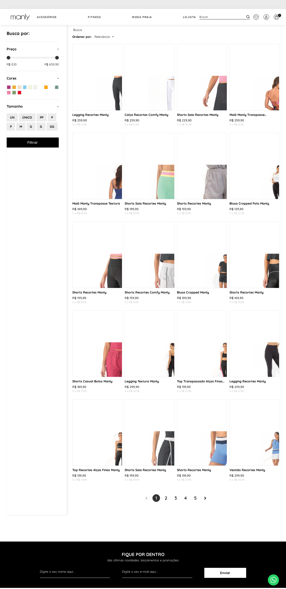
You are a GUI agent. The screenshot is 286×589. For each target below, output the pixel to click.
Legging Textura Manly (142, 381)
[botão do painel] (256, 17)
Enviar (225, 573)
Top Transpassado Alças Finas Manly (200, 381)
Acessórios (47, 17)
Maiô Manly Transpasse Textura (96, 203)
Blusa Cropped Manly (193, 292)
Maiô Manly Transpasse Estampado (247, 115)
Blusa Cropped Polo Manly (249, 203)
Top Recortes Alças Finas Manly (96, 470)
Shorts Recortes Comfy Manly (147, 292)
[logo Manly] (20, 17)
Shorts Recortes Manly (194, 203)
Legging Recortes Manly (90, 115)
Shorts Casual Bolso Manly (92, 381)
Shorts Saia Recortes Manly (197, 115)
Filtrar (32, 142)
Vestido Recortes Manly (247, 470)
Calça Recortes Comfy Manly (146, 115)
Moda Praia (142, 17)
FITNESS (94, 17)
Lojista (189, 17)
